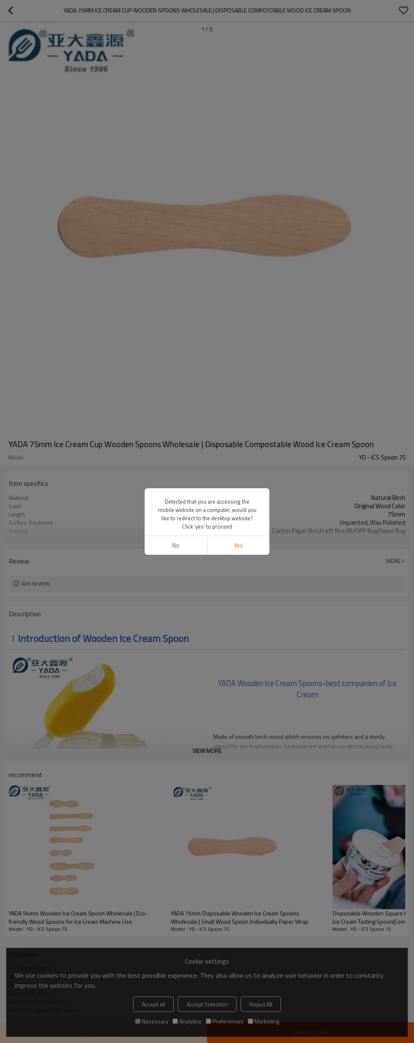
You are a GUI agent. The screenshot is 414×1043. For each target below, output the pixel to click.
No (175, 221)
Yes (238, 221)
